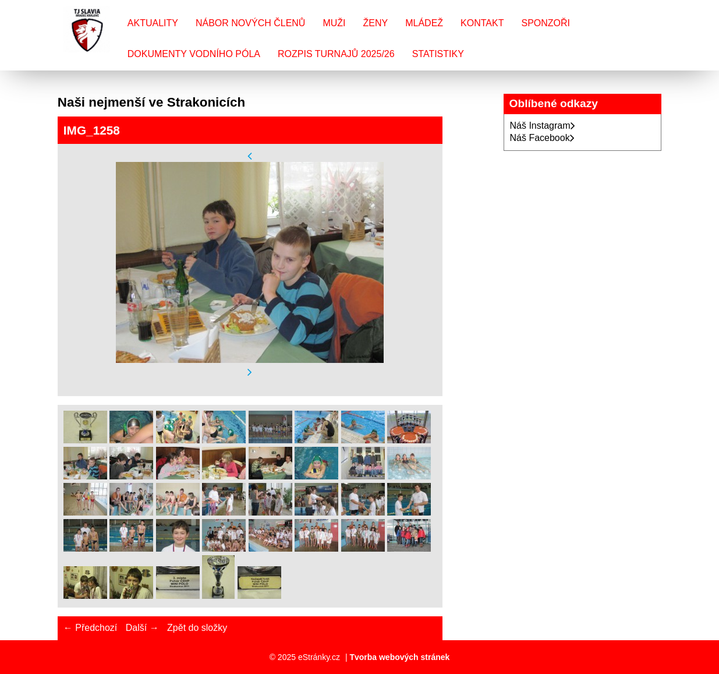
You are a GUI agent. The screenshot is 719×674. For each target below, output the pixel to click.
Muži (334, 23)
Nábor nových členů (250, 23)
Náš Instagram (542, 125)
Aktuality (152, 23)
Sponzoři (545, 23)
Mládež (424, 23)
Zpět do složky (197, 628)
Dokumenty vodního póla (193, 54)
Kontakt (482, 23)
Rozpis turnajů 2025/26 (336, 54)
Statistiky (438, 54)
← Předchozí (90, 628)
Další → (142, 628)
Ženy (375, 23)
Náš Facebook (542, 138)
